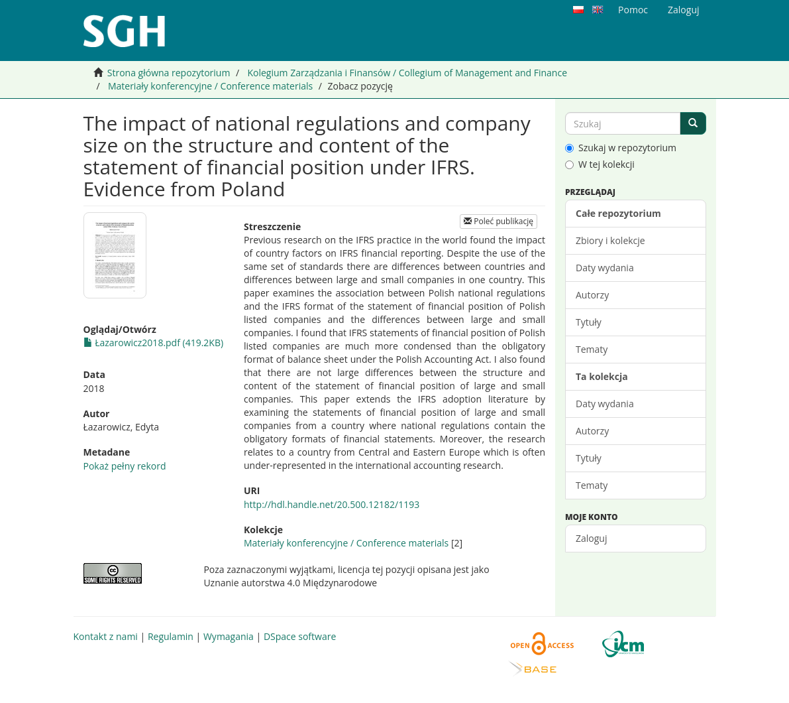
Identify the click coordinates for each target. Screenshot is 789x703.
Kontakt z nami (106, 636)
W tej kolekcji (600, 164)
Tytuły (589, 322)
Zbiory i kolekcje (610, 240)
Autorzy (592, 294)
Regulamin (170, 636)
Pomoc (633, 9)
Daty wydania (605, 267)
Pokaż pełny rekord (124, 466)
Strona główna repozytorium (169, 72)
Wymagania (228, 636)
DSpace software (300, 636)
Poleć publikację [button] (498, 221)
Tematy (591, 349)
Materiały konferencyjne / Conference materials (210, 86)
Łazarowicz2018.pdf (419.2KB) (153, 342)
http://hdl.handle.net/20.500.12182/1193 (331, 504)
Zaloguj (591, 538)
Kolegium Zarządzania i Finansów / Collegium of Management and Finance (407, 72)
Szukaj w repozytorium (620, 147)
